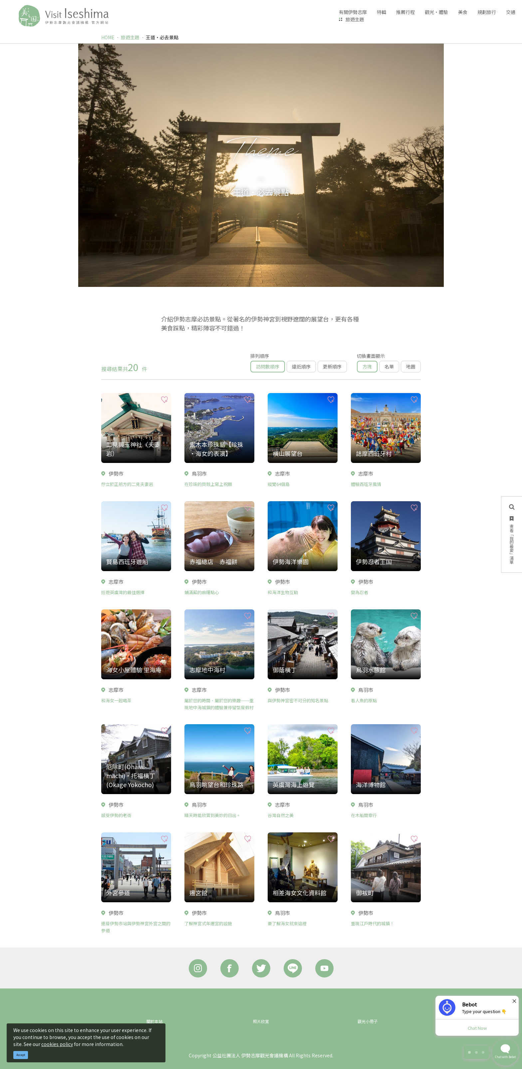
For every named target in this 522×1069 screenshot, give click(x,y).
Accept (20, 1055)
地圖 (410, 366)
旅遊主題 (355, 19)
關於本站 (154, 1021)
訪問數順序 (267, 366)
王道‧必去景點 (162, 37)
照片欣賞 (261, 1021)
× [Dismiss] (514, 1001)
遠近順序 (301, 366)
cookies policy (57, 1044)
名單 (389, 366)
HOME (108, 37)
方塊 (367, 366)
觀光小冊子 (368, 1021)
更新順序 (332, 366)
